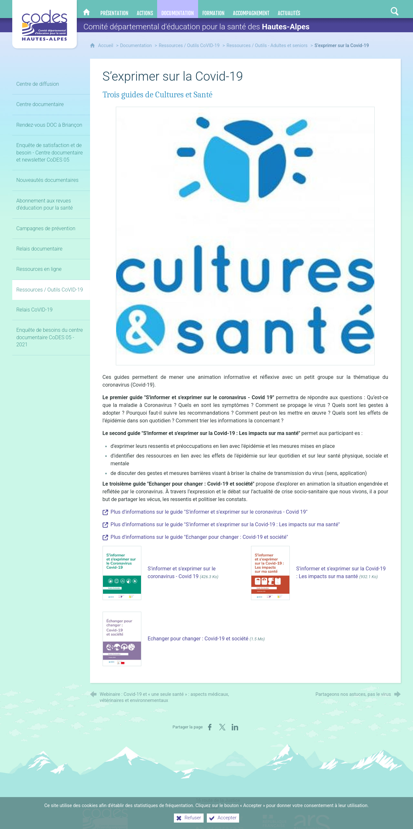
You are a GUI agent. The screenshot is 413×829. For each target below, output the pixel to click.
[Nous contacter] (344, 9)
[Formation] (213, 9)
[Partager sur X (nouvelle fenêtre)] (222, 727)
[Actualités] (289, 9)
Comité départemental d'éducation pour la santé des (196, 26)
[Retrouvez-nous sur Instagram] (382, 9)
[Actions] (145, 9)
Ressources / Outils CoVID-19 (189, 45)
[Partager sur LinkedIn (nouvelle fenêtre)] (234, 727)
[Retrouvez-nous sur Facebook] (356, 9)
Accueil (106, 45)
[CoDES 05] (86, 9)
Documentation (136, 45)
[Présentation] (114, 9)
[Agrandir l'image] (245, 235)
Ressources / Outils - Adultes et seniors (267, 45)
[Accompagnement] (251, 9)
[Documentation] (177, 9)
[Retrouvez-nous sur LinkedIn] (369, 9)
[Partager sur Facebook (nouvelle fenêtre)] (209, 727)
